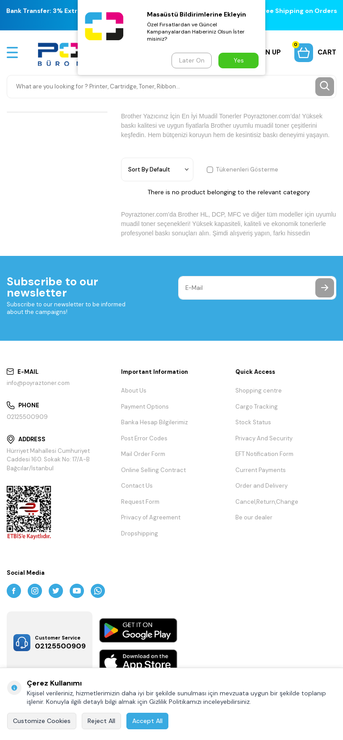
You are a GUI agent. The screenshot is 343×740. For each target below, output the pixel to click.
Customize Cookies (42, 721)
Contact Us (137, 485)
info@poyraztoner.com (38, 383)
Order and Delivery (261, 485)
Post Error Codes (144, 438)
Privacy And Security (264, 438)
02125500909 (27, 417)
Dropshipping (139, 533)
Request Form (140, 502)
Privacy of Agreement (150, 517)
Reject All (101, 721)
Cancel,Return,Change (266, 502)
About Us (133, 390)
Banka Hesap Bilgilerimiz (154, 422)
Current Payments (260, 470)
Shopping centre (258, 390)
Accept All (147, 721)
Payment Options (145, 406)
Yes (239, 60)
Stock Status (253, 422)
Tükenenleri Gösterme (242, 169)
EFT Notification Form (264, 454)
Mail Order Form (143, 454)
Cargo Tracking (256, 406)
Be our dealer (253, 517)
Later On (192, 60)
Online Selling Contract (153, 470)
